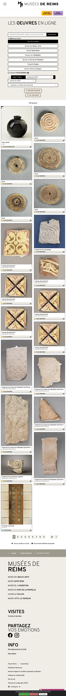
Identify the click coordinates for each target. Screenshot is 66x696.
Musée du (33, 60)
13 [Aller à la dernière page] (52, 537)
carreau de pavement (8, 266)
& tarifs (17, 649)
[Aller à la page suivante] (56, 537)
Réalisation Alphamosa (15, 668)
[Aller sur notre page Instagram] (16, 635)
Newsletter (12, 654)
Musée (58, 13)
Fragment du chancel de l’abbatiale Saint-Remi (16, 387)
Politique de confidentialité (16, 675)
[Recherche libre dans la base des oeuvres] (27, 34)
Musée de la (33, 55)
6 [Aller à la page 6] (32, 537)
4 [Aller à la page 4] (25, 537)
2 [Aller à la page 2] (17, 537)
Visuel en (19, 73)
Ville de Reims (12, 664)
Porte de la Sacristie (8, 526)
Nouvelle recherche (33, 91)
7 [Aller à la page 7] (36, 537)
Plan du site (11, 679)
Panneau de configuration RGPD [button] (18, 683)
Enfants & (15, 616)
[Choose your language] (14, 687)
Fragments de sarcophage (43, 250)
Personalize (43, 694)
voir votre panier (33, 95)
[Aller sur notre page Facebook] (10, 635)
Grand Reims (25, 664)
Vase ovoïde (5, 142)
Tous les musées (33, 42)
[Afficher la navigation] (4, 4)
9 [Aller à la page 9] (43, 537)
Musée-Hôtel (33, 69)
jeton (36, 138)
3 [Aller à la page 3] (21, 537)
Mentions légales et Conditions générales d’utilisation (24, 672)
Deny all (34, 694)
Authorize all (24, 694)
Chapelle (33, 64)
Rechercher (52, 35)
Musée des (47, 13)
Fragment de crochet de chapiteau (12, 477)
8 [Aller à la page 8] (40, 537)
